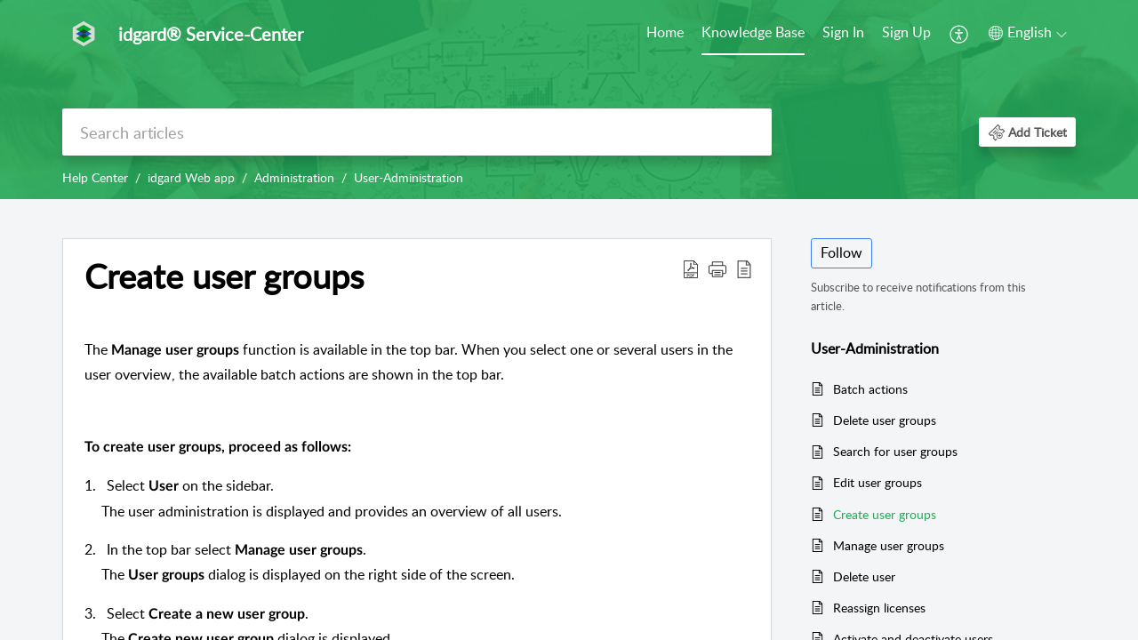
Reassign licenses (879, 607)
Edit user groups (877, 482)
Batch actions (870, 388)
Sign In (843, 32)
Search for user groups (895, 451)
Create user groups (884, 514)
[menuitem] (665, 33)
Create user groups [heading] (224, 276)
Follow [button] (841, 252)
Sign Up (906, 32)
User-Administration (408, 177)
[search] (417, 132)
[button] (960, 33)
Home (665, 32)
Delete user (864, 576)
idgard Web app (191, 177)
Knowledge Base (753, 32)
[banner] (569, 99)
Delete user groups (884, 420)
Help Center (95, 177)
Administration (294, 177)
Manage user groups (888, 545)
